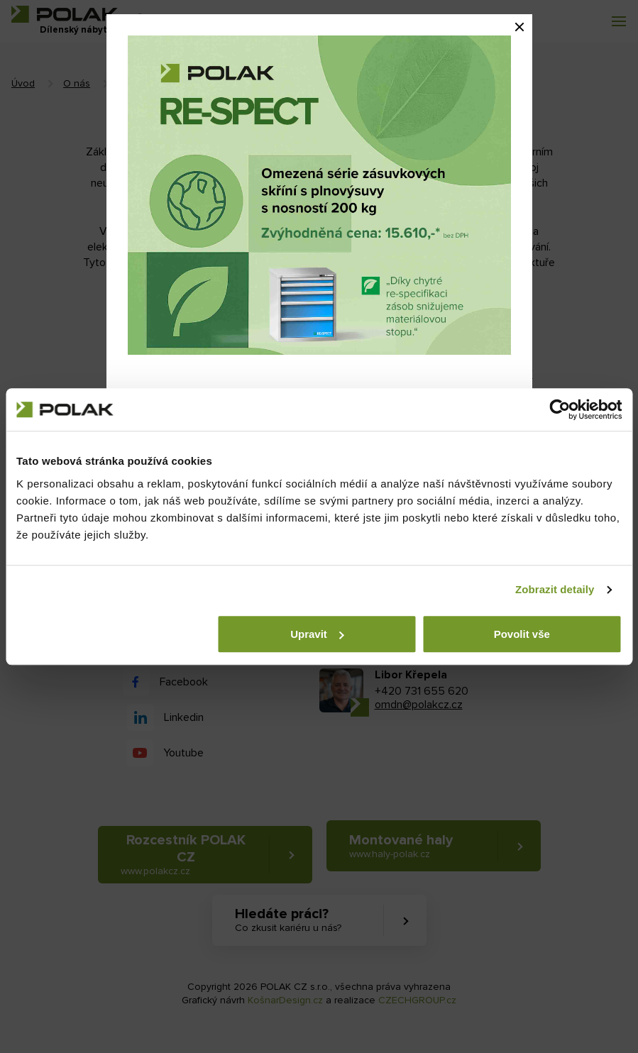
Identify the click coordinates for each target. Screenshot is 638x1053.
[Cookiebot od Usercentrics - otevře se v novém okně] (559, 409)
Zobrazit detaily (555, 589)
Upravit (317, 634)
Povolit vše (522, 634)
